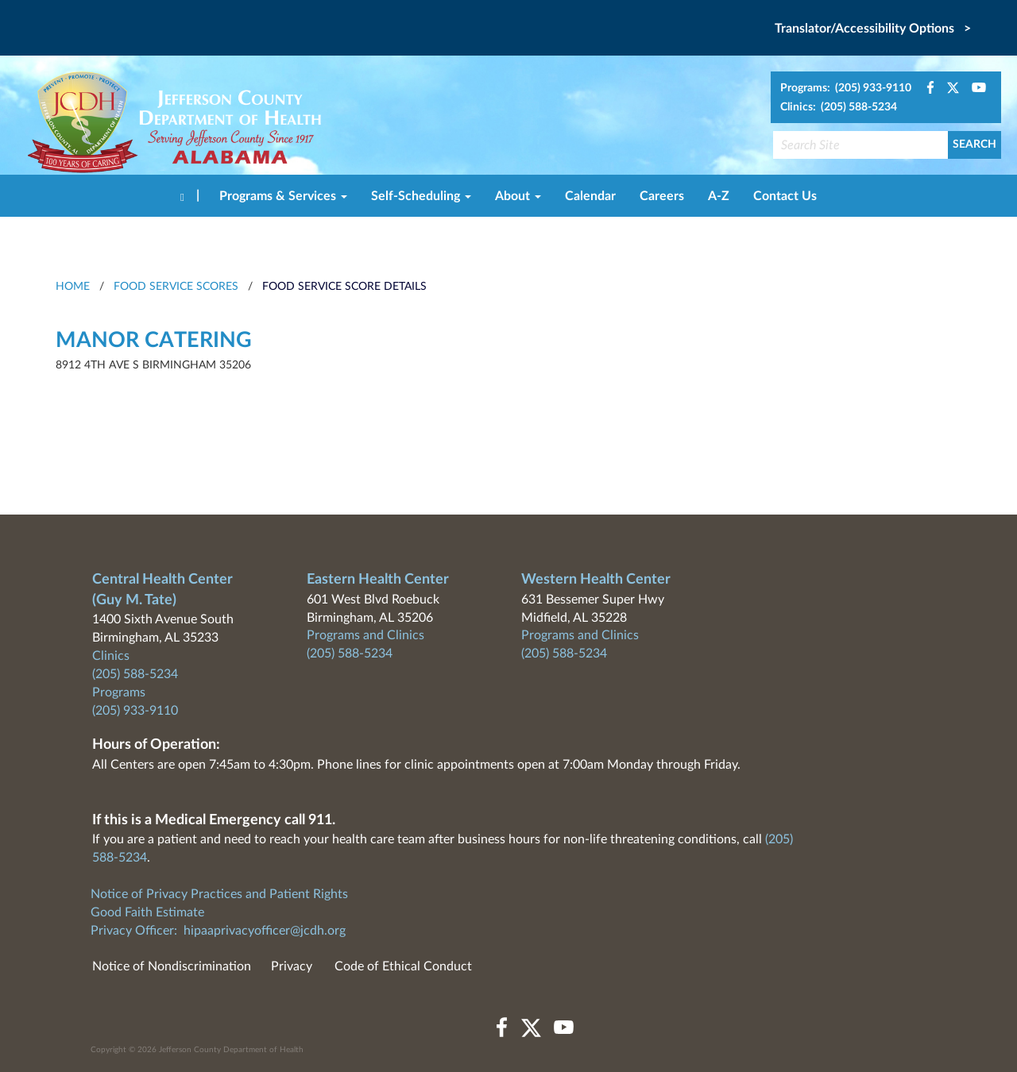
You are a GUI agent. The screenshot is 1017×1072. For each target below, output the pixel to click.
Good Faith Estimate (147, 912)
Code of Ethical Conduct (403, 966)
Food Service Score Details (344, 286)
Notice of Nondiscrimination (171, 966)
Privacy (291, 966)
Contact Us (785, 196)
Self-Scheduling (421, 196)
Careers (662, 196)
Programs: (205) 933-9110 (845, 88)
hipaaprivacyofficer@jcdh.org (265, 930)
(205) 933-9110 (135, 710)
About (518, 196)
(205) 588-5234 (135, 674)
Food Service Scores (176, 286)
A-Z (718, 196)
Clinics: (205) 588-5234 (838, 107)
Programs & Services (283, 196)
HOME (73, 286)
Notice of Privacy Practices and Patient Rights (219, 894)
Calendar (590, 196)
